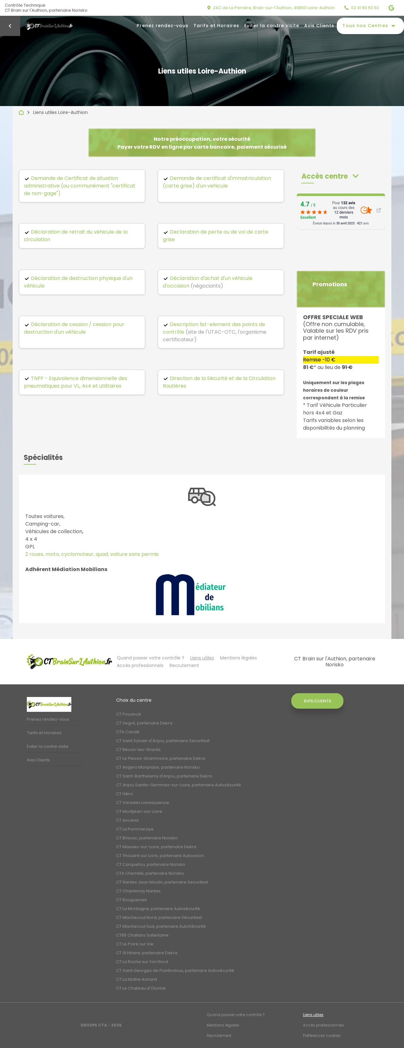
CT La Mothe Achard (136, 979)
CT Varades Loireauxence (142, 803)
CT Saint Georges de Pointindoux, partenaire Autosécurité (175, 971)
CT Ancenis (127, 820)
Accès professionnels (140, 665)
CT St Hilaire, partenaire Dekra (146, 953)
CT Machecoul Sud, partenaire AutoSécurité (161, 926)
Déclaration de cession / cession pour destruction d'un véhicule (74, 328)
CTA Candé (128, 732)
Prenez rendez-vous (162, 25)
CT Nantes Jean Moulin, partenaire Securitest (162, 882)
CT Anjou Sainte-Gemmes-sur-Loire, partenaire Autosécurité (178, 785)
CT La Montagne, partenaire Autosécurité (158, 909)
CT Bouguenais (131, 900)
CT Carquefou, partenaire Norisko (150, 864)
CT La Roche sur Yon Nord (142, 962)
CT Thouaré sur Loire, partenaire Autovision (160, 856)
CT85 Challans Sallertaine (142, 935)
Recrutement (184, 665)
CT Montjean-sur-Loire (139, 811)
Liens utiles (202, 658)
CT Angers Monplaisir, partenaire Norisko (158, 767)
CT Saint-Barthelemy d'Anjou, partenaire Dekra (164, 776)
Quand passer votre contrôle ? (150, 658)
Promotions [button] (329, 284)
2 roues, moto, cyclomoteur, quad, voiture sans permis (92, 554)
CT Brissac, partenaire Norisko (147, 838)
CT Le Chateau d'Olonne (141, 988)
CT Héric (124, 794)
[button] (330, 176)
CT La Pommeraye (135, 829)
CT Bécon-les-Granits (138, 750)
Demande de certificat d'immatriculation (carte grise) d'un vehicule (217, 182)
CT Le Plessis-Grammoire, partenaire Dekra (160, 758)
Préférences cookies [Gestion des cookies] (322, 1035)
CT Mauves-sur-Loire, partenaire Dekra (156, 847)
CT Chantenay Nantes (138, 891)
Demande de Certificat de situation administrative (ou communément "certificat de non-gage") (79, 186)
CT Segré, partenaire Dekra (144, 723)
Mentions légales (238, 658)
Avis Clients (319, 25)
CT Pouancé (128, 714)
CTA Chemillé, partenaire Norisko (150, 873)
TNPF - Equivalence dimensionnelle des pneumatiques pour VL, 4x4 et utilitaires (75, 382)
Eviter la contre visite (271, 25)
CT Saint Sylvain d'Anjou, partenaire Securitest (163, 741)
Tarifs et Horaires (216, 25)
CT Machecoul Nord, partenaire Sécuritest (159, 917)
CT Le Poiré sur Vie (134, 944)
